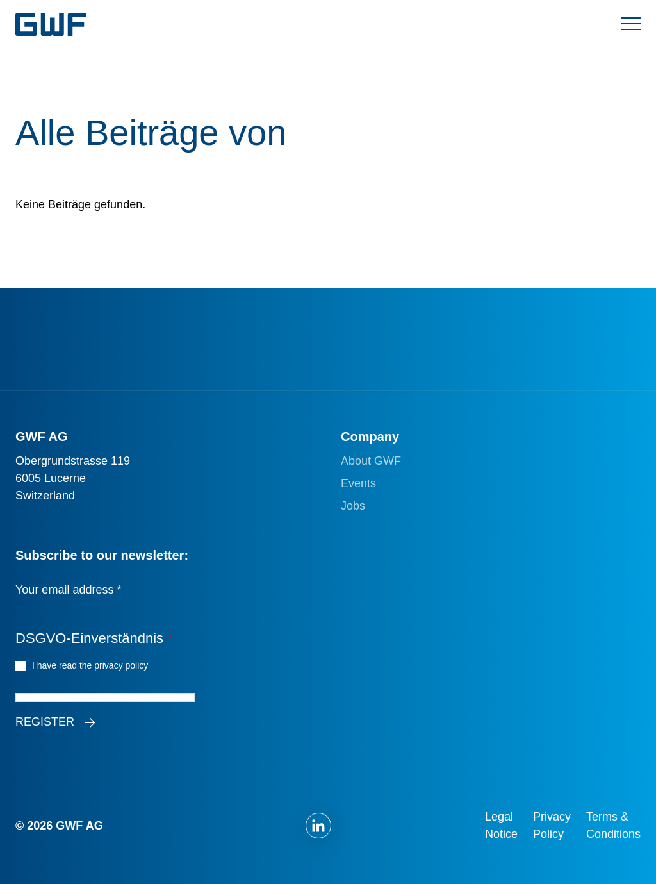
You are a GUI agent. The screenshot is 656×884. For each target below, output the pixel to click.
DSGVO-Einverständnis (94, 638)
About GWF (371, 461)
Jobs (353, 505)
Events (358, 483)
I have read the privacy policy (92, 665)
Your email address (68, 589)
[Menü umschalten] (631, 24)
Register (44, 721)
